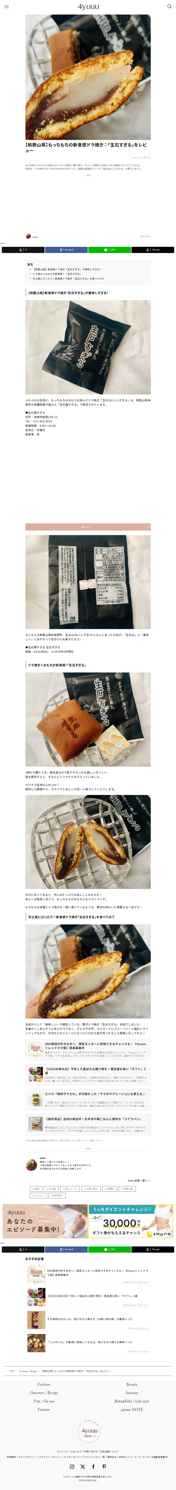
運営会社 (111, 1456)
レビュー (39, 1195)
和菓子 (110, 1188)
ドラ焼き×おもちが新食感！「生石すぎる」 (57, 274)
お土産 (52, 1188)
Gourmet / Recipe (44, 1393)
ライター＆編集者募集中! (155, 1456)
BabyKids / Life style (132, 1401)
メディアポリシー (27, 1456)
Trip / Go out (44, 1401)
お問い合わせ (91, 1451)
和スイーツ (71, 1188)
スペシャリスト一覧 (94, 1456)
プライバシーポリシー (50, 1456)
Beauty (131, 1384)
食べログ (87, 527)
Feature (44, 1410)
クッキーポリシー (73, 1456)
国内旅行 (58, 1195)
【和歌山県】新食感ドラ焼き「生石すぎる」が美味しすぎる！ (67, 269)
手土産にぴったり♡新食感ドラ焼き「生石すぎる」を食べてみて (69, 278)
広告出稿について (109, 1451)
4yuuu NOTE (132, 1410)
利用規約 (11, 1456)
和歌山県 (128, 1188)
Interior (132, 1393)
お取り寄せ (92, 1188)
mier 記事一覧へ (138, 1180)
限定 (37, 1188)
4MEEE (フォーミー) (129, 1456)
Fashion (44, 1384)
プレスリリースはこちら (69, 1451)
